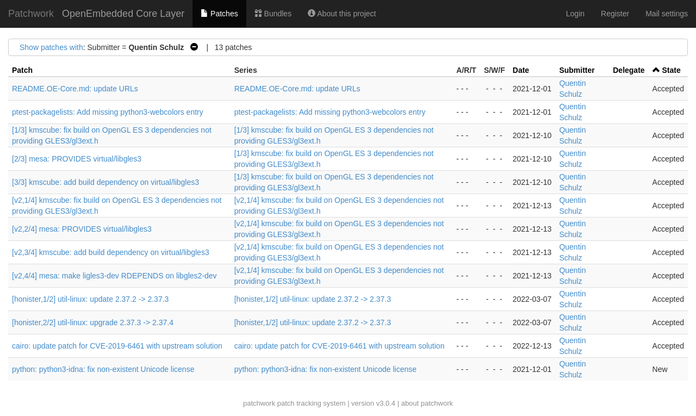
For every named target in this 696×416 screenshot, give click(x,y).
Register (615, 13)
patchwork (259, 403)
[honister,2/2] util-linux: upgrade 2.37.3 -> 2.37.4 (92, 322)
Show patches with (51, 47)
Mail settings (666, 13)
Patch (22, 70)
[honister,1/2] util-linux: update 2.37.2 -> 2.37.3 (90, 299)
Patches (219, 13)
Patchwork (31, 13)
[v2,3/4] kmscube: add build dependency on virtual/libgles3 (110, 252)
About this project (342, 13)
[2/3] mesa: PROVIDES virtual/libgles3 (76, 158)
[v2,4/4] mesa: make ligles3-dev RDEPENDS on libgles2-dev (114, 275)
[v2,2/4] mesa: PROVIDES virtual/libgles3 (82, 229)
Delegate (628, 70)
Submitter (576, 70)
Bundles (272, 13)
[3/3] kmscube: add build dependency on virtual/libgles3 (105, 182)
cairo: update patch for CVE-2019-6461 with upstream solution (117, 346)
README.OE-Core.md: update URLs (75, 88)
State (671, 70)
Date (521, 70)
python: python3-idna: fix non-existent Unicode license (103, 369)
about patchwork (427, 403)
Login (575, 13)
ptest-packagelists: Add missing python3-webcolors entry (107, 112)
